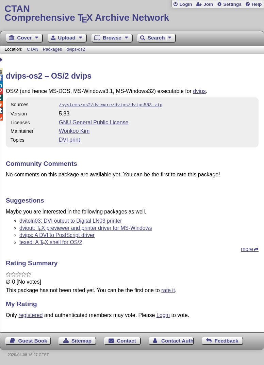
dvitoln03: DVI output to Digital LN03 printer (70, 220)
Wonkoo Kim (74, 130)
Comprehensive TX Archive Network (131, 13)
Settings (232, 4)
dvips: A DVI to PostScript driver (57, 234)
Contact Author (177, 340)
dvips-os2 (75, 49)
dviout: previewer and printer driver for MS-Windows (85, 227)
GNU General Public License (94, 122)
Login (185, 4)
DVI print (69, 139)
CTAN (32, 49)
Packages (53, 49)
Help (257, 4)
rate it (168, 289)
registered (30, 314)
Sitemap (81, 340)
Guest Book (32, 340)
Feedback (226, 340)
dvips (199, 91)
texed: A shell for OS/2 (50, 241)
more (247, 248)
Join (208, 4)
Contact (126, 340)
